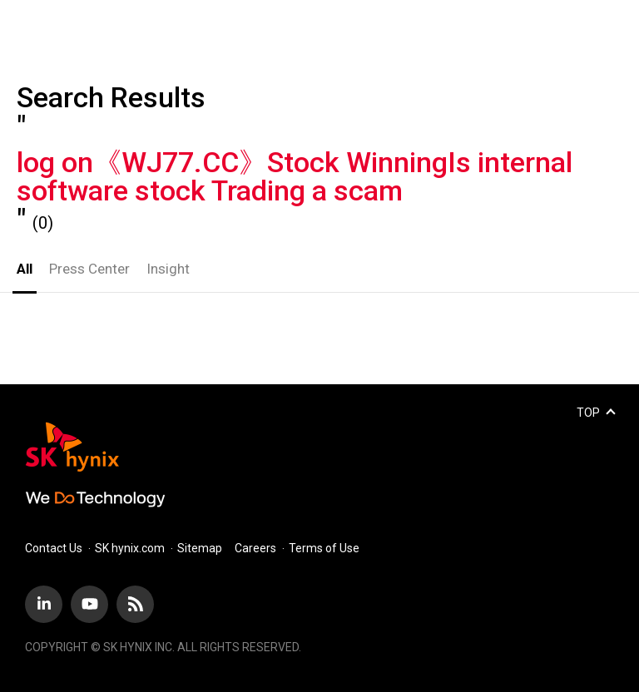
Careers (255, 548)
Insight (168, 268)
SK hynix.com (130, 548)
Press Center (89, 268)
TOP (588, 412)
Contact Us (53, 548)
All (24, 268)
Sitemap (199, 548)
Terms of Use (324, 548)
